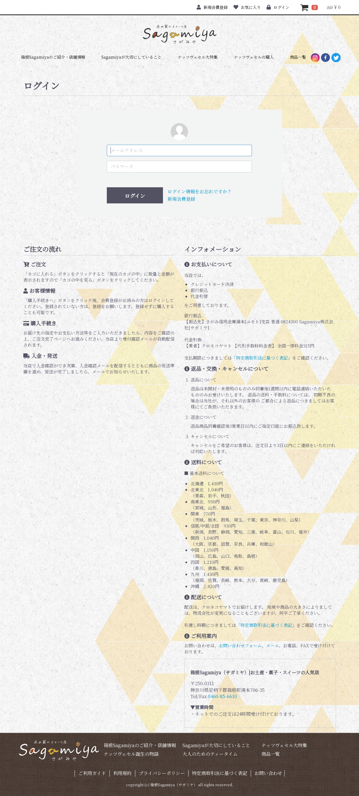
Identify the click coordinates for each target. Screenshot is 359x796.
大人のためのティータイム (210, 754)
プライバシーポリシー (162, 773)
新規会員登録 (212, 7)
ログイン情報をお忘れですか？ (200, 191)
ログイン (278, 7)
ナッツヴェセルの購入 (254, 57)
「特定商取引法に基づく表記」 (262, 358)
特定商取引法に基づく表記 (219, 773)
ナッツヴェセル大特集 (198, 57)
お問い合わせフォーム (240, 645)
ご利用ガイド (92, 773)
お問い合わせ (268, 773)
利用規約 (122, 773)
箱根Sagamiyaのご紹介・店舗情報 (53, 57)
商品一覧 (298, 57)
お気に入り (247, 7)
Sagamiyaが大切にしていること (131, 57)
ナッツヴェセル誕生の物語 (131, 754)
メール (272, 645)
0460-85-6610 (222, 696)
